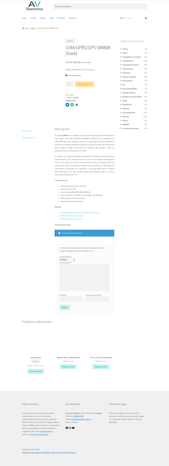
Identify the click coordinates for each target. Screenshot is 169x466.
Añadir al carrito (84, 84)
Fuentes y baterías (129, 77)
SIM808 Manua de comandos (71, 219)
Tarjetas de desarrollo (130, 128)
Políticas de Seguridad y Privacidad (35, 452)
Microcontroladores (129, 89)
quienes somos (46, 431)
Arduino (125, 49)
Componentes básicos (130, 65)
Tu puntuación (66, 256)
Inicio (24, 18)
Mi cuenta (61, 18)
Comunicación (127, 69)
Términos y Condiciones (39, 434)
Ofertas (43, 18)
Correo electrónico (94, 295)
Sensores (125, 116)
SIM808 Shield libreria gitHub (72, 216)
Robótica (125, 108)
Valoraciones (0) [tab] (28, 137)
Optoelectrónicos (128, 93)
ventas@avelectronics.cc (81, 419)
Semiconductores (128, 112)
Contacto (72, 18)
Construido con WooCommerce (63, 452)
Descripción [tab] (26, 130)
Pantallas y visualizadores (132, 97)
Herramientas (127, 81)
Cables (124, 53)
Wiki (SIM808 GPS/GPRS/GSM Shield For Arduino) (79, 212)
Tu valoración (65, 262)
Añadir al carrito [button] (36, 371)
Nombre (63, 295)
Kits (123, 85)
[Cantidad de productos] (69, 84)
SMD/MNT (125, 124)
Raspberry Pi (127, 104)
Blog (51, 18)
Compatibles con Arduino (131, 57)
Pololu (124, 101)
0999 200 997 (79, 416)
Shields (32, 28)
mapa (99, 413)
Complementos (128, 61)
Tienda (33, 18)
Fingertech (126, 73)
